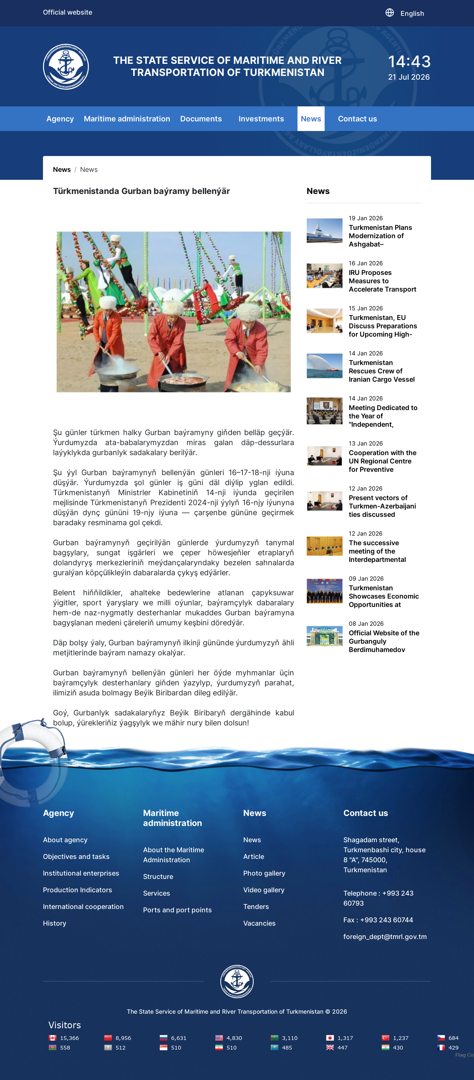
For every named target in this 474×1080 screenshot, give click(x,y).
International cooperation (83, 906)
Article (253, 856)
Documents (201, 118)
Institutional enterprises (81, 873)
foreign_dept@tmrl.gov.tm (385, 936)
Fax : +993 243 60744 (378, 920)
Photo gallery (264, 873)
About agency (65, 840)
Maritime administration (127, 118)
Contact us (357, 118)
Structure (158, 876)
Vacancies (259, 923)
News (311, 118)
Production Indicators (77, 890)
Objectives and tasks (76, 856)
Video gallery (264, 890)
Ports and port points (177, 910)
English (412, 13)
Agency (60, 118)
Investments (261, 118)
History (54, 923)
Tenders (256, 906)
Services (156, 893)
